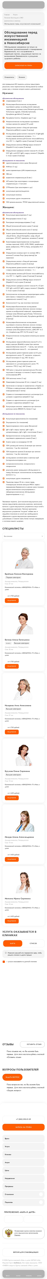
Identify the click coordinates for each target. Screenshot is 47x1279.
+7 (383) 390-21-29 (23, 1119)
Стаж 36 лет (9, 649)
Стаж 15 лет (9, 781)
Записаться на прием (23, 65)
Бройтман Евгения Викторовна (19, 574)
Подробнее (11, 600)
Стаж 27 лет (9, 584)
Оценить (17, 1235)
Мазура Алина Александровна (19, 837)
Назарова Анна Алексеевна (18, 705)
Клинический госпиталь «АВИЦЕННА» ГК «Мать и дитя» (22, 588)
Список (33, 943)
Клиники (22, 77)
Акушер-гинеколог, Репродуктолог (17, 581)
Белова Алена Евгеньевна (17, 639)
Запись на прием (23, 1127)
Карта (12, 943)
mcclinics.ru (17, 1263)
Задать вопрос (12, 1077)
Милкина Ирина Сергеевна (17, 898)
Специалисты (9, 77)
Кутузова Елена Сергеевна (17, 771)
